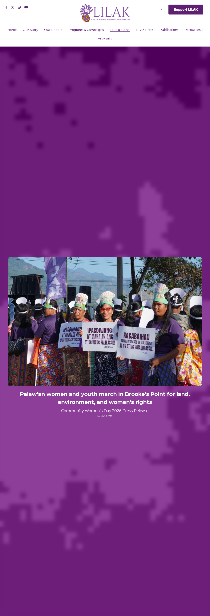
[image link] (105, 13)
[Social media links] (6, 7)
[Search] (161, 9)
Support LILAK (186, 9)
